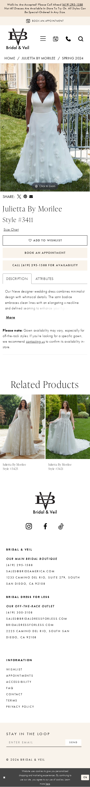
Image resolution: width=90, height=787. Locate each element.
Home (9, 58)
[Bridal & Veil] (17, 39)
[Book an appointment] (45, 21)
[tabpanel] (45, 128)
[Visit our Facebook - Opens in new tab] (45, 526)
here (48, 784)
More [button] (10, 317)
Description (17, 279)
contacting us (35, 342)
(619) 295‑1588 (72, 4)
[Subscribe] (73, 742)
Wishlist (14, 670)
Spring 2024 (72, 58)
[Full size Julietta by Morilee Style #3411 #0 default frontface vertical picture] (45, 128)
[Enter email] (44, 742)
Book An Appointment (45, 253)
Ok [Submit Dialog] (85, 777)
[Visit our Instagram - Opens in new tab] (29, 526)
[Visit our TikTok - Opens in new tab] (61, 526)
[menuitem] (43, 39)
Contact (14, 694)
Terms (12, 701)
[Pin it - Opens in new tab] (25, 197)
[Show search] (81, 39)
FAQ (9, 688)
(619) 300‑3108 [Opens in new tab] (19, 613)
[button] (43, 39)
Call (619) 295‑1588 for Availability (45, 266)
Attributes (45, 279)
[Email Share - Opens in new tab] (31, 197)
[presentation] (22, 427)
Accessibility (19, 682)
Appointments (20, 676)
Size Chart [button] (11, 229)
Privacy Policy (20, 707)
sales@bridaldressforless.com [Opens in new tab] (36, 619)
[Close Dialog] (4, 777)
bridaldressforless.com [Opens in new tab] (30, 625)
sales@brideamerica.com (30, 572)
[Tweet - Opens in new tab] (19, 197)
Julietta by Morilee (39, 58)
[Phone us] (68, 39)
